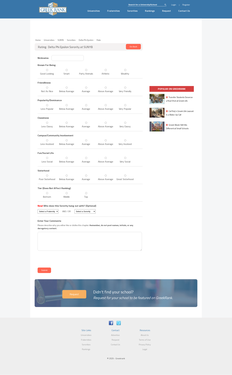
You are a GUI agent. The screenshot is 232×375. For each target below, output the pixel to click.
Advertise (115, 335)
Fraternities (113, 11)
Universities (93, 11)
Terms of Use (145, 339)
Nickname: (43, 58)
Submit (44, 270)
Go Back (133, 47)
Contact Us (184, 11)
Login (173, 4)
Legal (144, 349)
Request (166, 11)
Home (38, 40)
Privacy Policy (145, 344)
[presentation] (59, 258)
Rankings (150, 11)
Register (186, 4)
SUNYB (61, 40)
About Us (145, 335)
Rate (99, 40)
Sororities (132, 11)
